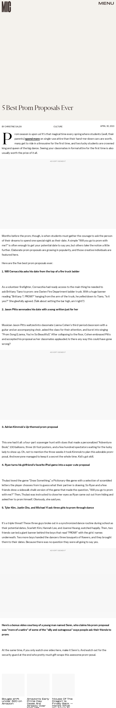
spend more (32, 138)
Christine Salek (13, 126)
